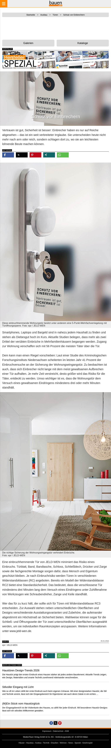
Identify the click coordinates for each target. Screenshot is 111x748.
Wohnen (63, 743)
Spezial (78, 743)
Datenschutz (58, 731)
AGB (67, 731)
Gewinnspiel (87, 743)
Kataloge (82, 43)
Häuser (22, 743)
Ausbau (38, 743)
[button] (8, 154)
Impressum (46, 731)
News (70, 743)
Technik (46, 743)
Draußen (54, 743)
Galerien (28, 43)
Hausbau (30, 743)
